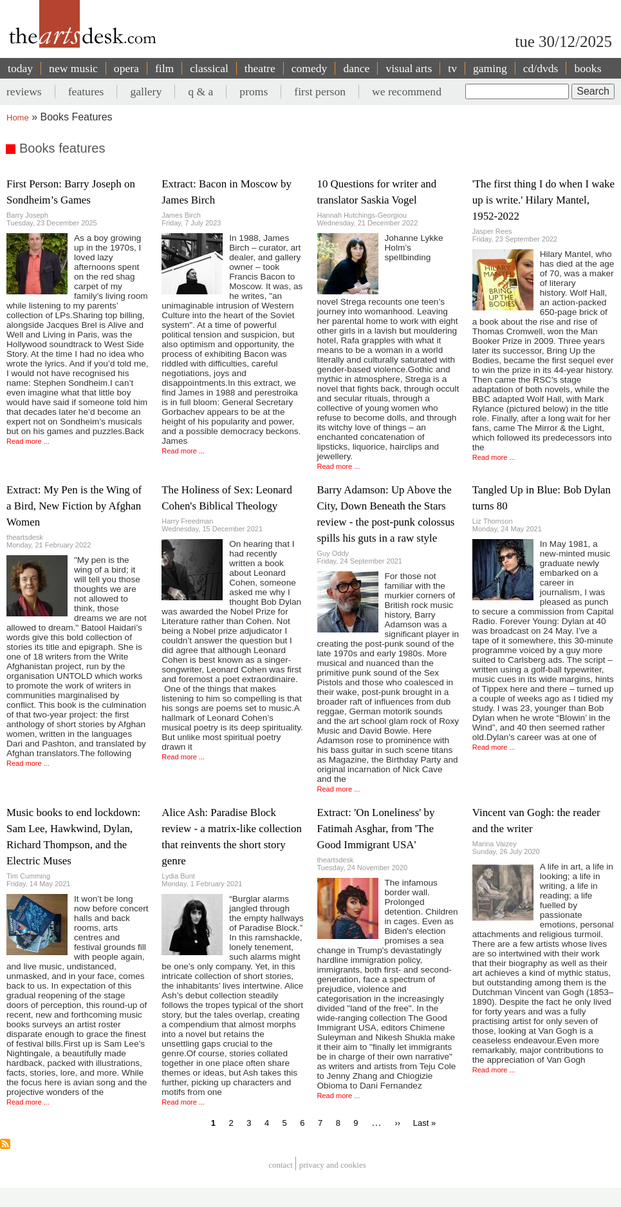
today (20, 68)
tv (452, 68)
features (86, 91)
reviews (24, 91)
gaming (490, 68)
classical (209, 68)
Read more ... (28, 441)
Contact (280, 1165)
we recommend (406, 91)
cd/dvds (541, 68)
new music (73, 68)
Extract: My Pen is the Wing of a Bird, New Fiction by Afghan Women (74, 506)
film (164, 68)
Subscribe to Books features (5, 1144)
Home (17, 117)
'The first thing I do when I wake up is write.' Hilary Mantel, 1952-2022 (543, 200)
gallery (146, 91)
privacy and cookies (332, 1165)
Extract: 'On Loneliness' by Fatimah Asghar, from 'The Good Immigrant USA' (376, 828)
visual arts (408, 68)
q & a (200, 91)
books (587, 68)
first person (320, 91)
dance (356, 68)
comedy (310, 68)
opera (126, 68)
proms (253, 91)
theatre (260, 68)
